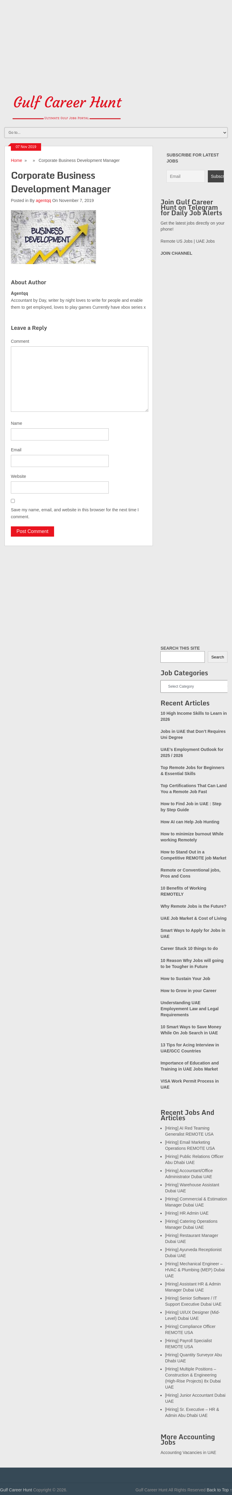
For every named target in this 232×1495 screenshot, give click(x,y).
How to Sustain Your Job (185, 978)
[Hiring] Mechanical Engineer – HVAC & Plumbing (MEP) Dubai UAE (194, 1269)
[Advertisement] (116, 42)
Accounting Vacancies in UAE (188, 1452)
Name (16, 423)
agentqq (43, 200)
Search (217, 657)
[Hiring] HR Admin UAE (186, 1213)
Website (18, 476)
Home (16, 160)
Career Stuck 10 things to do (189, 948)
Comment (20, 341)
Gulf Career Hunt (16, 1489)
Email (16, 449)
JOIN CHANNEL (176, 253)
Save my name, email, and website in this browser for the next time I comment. (75, 513)
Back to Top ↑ (219, 1489)
